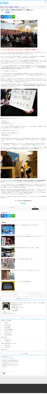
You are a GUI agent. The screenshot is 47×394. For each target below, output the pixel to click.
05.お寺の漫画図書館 (9, 329)
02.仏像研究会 (7, 340)
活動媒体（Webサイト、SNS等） (18, 307)
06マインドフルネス (8, 331)
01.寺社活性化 (7, 345)
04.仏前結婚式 (7, 327)
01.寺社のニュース (8, 339)
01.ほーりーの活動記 (9, 6)
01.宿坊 (6, 322)
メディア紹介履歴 (15, 308)
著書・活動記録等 (15, 310)
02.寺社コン (16, 6)
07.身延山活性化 (8, 333)
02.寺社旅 (5, 337)
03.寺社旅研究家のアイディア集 (9, 343)
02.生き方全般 (7, 347)
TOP (1, 6)
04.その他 (5, 349)
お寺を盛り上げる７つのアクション (9, 313)
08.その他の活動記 (8, 334)
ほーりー (11, 12)
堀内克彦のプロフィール (16, 305)
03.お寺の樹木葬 (8, 325)
